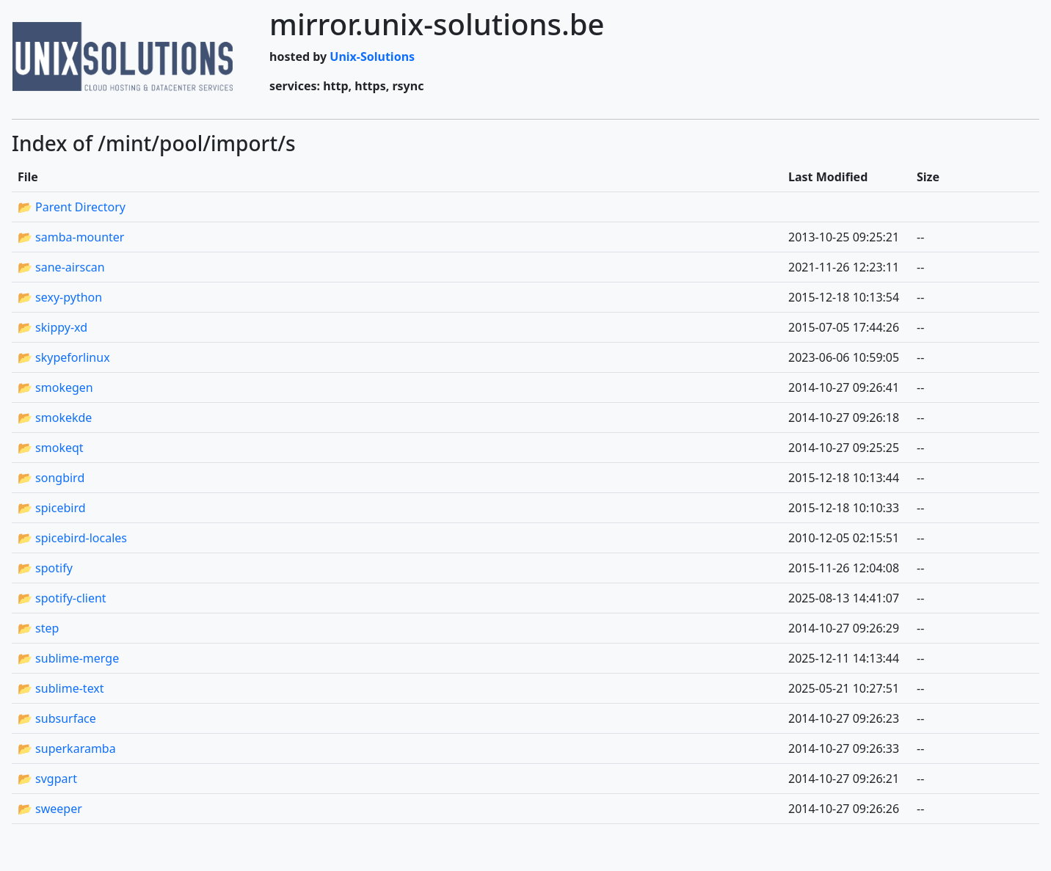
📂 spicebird (52, 508)
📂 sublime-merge (68, 658)
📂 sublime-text (61, 688)
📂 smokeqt (51, 448)
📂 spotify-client (62, 598)
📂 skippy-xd (52, 327)
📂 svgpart (47, 778)
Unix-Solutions (372, 56)
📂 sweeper (50, 809)
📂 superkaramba (67, 748)
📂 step (38, 628)
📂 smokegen (55, 387)
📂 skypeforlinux (64, 357)
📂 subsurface (57, 718)
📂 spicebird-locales (72, 538)
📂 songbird (51, 478)
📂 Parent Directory (72, 207)
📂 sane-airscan (61, 267)
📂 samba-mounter (71, 237)
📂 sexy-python (60, 297)
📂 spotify (45, 568)
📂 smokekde (55, 417)
